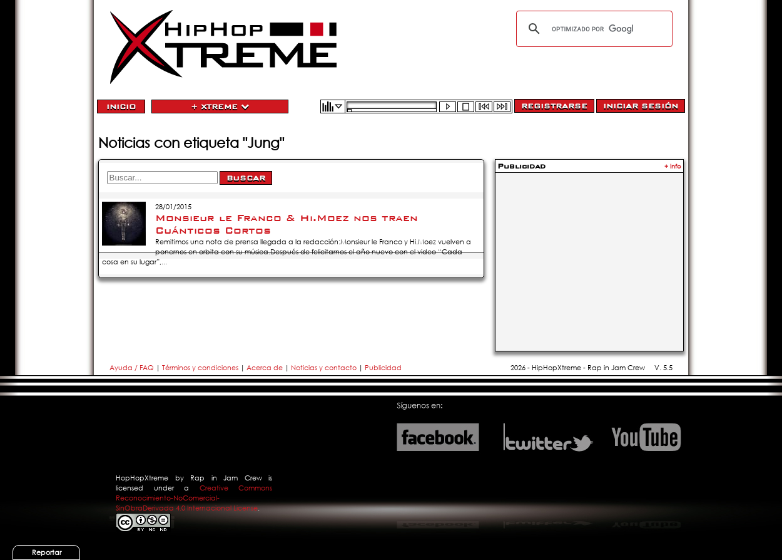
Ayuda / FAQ (132, 368)
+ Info (672, 166)
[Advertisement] (589, 254)
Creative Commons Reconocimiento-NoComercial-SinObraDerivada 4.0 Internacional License (194, 498)
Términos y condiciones (200, 368)
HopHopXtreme (142, 478)
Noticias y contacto (324, 368)
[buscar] (592, 28)
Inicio (121, 106)
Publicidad (383, 368)
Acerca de (264, 368)
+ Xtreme (220, 106)
